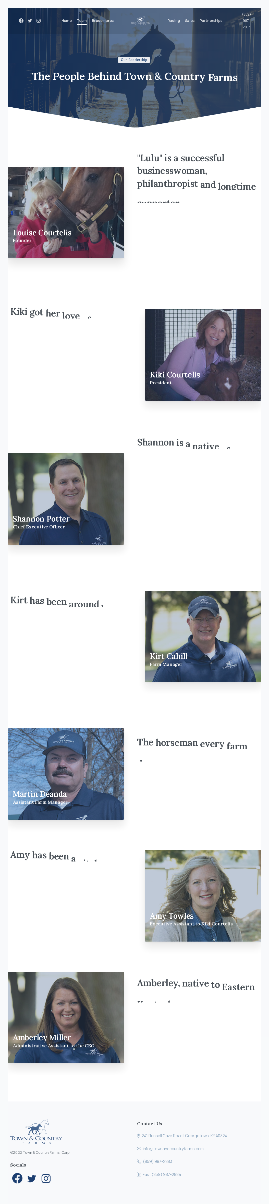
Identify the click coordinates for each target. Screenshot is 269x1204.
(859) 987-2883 (246, 20)
